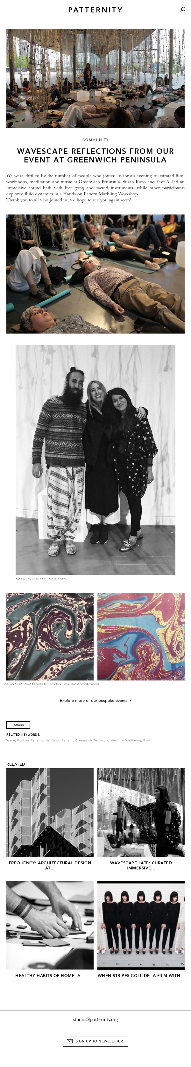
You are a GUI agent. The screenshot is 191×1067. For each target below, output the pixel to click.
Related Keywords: (23, 735)
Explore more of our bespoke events (95, 700)
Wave (10, 740)
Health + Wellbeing (125, 740)
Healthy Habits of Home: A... (50, 975)
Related (15, 764)
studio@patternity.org (95, 1019)
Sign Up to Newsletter (99, 1041)
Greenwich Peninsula (92, 740)
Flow (147, 740)
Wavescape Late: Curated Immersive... (141, 865)
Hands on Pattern (59, 740)
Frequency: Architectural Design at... (50, 865)
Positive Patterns (30, 740)
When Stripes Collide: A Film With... (141, 975)
